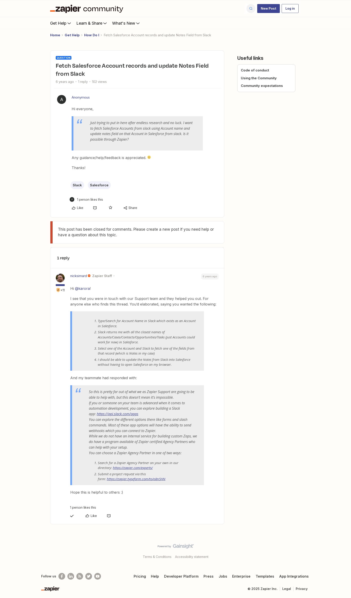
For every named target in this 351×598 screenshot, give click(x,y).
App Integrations (294, 576)
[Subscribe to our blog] (79, 576)
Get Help (61, 23)
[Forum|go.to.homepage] (87, 8)
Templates (265, 576)
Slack (77, 185)
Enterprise (241, 576)
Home (55, 35)
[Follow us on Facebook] (61, 576)
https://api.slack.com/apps (117, 413)
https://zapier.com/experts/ (133, 467)
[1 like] (86, 199)
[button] (268, 8)
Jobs (223, 576)
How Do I (91, 35)
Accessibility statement (191, 557)
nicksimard (78, 276)
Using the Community (259, 78)
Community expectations (262, 86)
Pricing (140, 576)
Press (208, 576)
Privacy (302, 589)
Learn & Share (92, 23)
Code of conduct (255, 70)
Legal (286, 589)
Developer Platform (181, 576)
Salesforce (99, 185)
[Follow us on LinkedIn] (70, 576)
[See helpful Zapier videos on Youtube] (97, 576)
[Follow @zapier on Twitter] (88, 576)
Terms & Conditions (157, 557)
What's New (126, 23)
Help (155, 576)
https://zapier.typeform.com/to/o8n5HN (136, 479)
